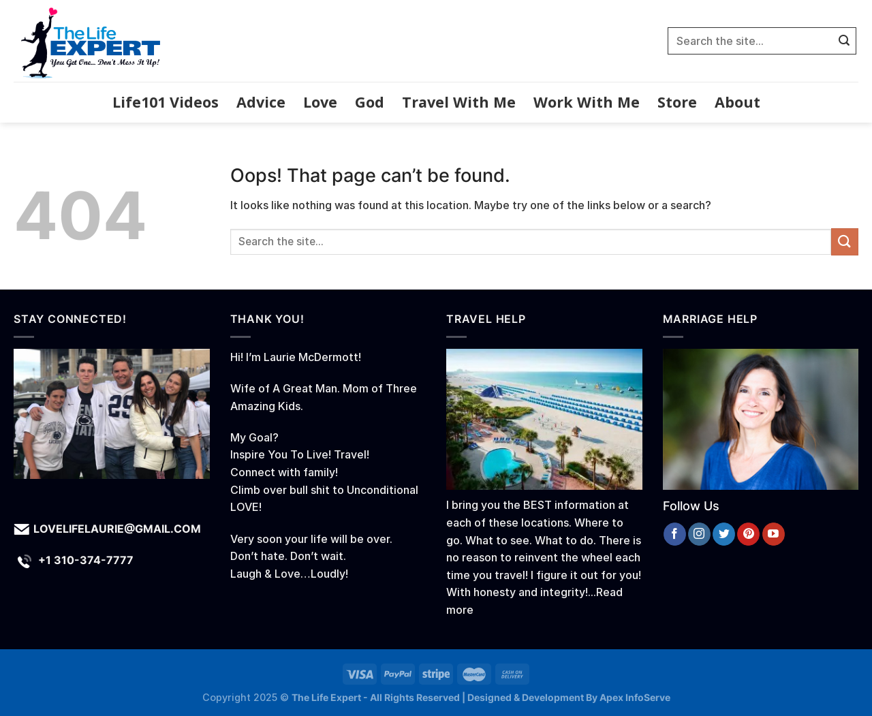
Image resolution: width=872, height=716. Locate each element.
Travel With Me (459, 102)
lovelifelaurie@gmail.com (117, 528)
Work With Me (586, 102)
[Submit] (844, 40)
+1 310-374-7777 (86, 560)
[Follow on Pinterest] (748, 534)
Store (677, 102)
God (369, 102)
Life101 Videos (165, 102)
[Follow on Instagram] (699, 534)
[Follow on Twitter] (724, 534)
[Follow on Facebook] (675, 534)
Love (320, 102)
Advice (260, 102)
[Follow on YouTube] (773, 534)
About (737, 102)
